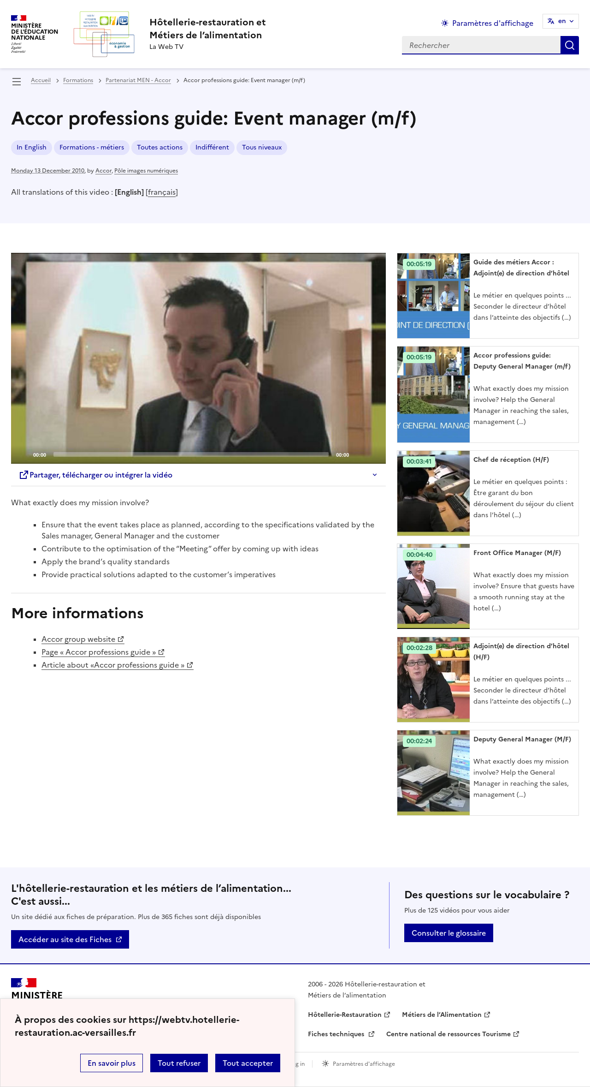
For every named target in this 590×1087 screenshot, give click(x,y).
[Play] (198, 358)
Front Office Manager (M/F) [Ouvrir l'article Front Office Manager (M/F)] (517, 553)
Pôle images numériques (146, 171)
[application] (198, 358)
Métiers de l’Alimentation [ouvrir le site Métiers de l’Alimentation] (442, 1015)
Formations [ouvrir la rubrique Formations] (78, 80)
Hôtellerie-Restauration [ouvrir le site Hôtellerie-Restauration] (345, 1015)
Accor (103, 171)
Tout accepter (248, 1063)
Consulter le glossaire (449, 932)
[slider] (191, 454)
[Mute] (358, 454)
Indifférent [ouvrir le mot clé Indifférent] (212, 147)
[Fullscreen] (373, 454)
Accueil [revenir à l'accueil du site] (41, 80)
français (162, 191)
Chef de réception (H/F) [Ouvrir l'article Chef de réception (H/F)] (511, 460)
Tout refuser (179, 1063)
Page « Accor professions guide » (98, 651)
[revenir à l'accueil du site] (207, 29)
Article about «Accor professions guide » (112, 664)
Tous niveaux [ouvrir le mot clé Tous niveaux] (262, 147)
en (562, 21)
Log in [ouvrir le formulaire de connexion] (297, 1064)
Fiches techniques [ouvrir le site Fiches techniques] (337, 1034)
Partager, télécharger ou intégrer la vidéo (95, 474)
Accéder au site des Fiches (65, 939)
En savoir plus (112, 1063)
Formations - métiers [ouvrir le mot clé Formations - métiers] (91, 147)
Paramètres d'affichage (364, 1064)
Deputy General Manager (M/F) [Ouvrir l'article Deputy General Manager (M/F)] (522, 739)
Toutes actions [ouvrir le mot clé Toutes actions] (160, 147)
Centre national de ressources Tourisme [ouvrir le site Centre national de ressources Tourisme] (448, 1034)
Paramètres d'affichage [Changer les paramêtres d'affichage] (492, 23)
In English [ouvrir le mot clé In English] (32, 147)
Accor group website (78, 639)
